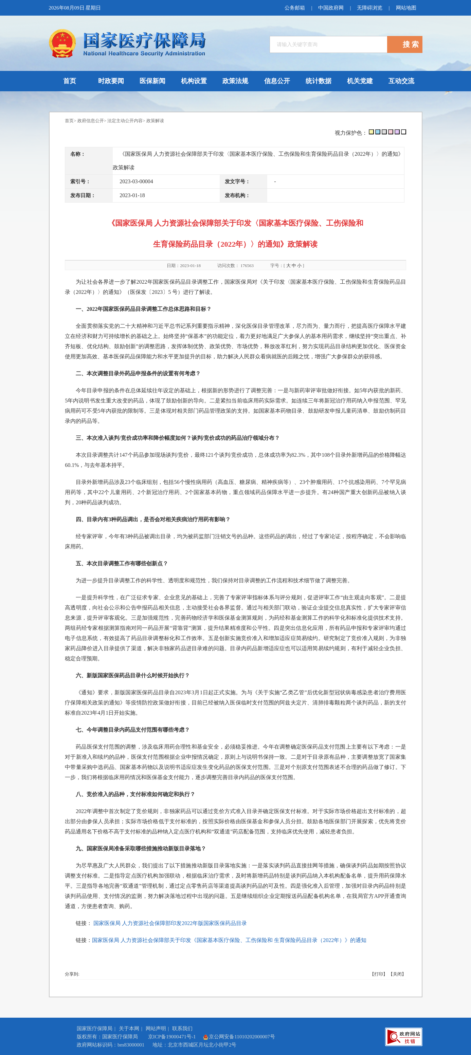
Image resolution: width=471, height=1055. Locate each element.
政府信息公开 (90, 120)
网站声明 (156, 1028)
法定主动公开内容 (125, 120)
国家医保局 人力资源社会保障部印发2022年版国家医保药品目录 (170, 923)
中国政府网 (331, 8)
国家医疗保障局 (94, 1028)
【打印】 (378, 974)
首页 (69, 120)
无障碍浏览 (369, 8)
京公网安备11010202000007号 (239, 1036)
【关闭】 (397, 974)
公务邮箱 (295, 8)
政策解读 (155, 120)
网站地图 (406, 8)
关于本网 (129, 1028)
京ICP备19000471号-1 (172, 1036)
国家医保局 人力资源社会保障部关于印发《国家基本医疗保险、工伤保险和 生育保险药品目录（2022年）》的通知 (229, 940)
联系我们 (182, 1028)
